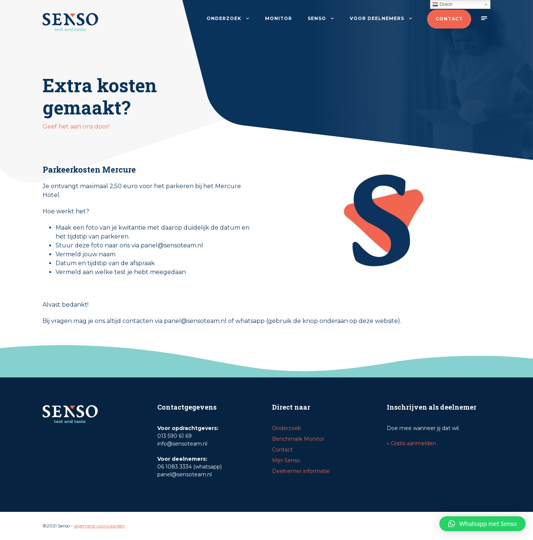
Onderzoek (224, 18)
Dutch (442, 4)
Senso (317, 18)
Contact (449, 18)
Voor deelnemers (377, 18)
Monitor (278, 18)
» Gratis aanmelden (411, 443)
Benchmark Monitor (298, 439)
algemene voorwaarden (99, 526)
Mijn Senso (286, 460)
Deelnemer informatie (301, 471)
